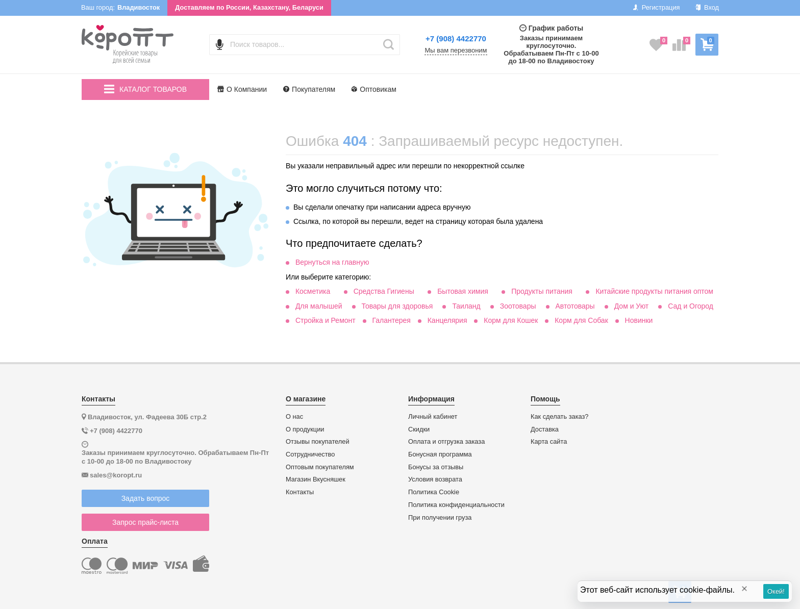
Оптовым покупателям (320, 467)
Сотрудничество (310, 454)
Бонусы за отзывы (435, 467)
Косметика (312, 291)
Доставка (545, 429)
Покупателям (309, 89)
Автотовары (575, 306)
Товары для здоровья (397, 306)
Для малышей (318, 306)
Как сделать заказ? (560, 416)
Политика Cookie (433, 492)
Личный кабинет (432, 416)
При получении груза (439, 517)
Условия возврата (435, 479)
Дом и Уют (631, 306)
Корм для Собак (581, 320)
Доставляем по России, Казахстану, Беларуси (249, 7)
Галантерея (391, 320)
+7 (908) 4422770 (456, 38)
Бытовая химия (462, 291)
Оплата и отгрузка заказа (446, 441)
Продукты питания (541, 291)
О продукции (305, 429)
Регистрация (656, 7)
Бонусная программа (440, 454)
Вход (707, 7)
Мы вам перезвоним (455, 50)
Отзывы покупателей (317, 441)
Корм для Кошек (511, 320)
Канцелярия (447, 320)
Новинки (639, 320)
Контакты (300, 492)
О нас (294, 416)
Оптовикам (374, 89)
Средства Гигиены (384, 291)
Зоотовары (518, 306)
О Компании (242, 89)
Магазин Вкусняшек (315, 479)
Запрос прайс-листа (145, 522)
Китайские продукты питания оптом (654, 291)
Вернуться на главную (332, 262)
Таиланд (466, 306)
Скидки (419, 429)
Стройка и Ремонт (325, 320)
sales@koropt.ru (116, 475)
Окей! (776, 591)
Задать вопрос (145, 498)
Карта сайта (549, 441)
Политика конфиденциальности (456, 505)
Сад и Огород (690, 306)
